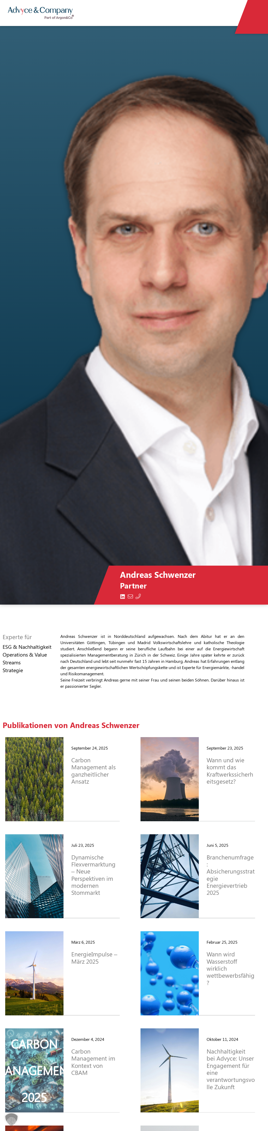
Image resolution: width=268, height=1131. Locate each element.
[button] (11, 1119)
